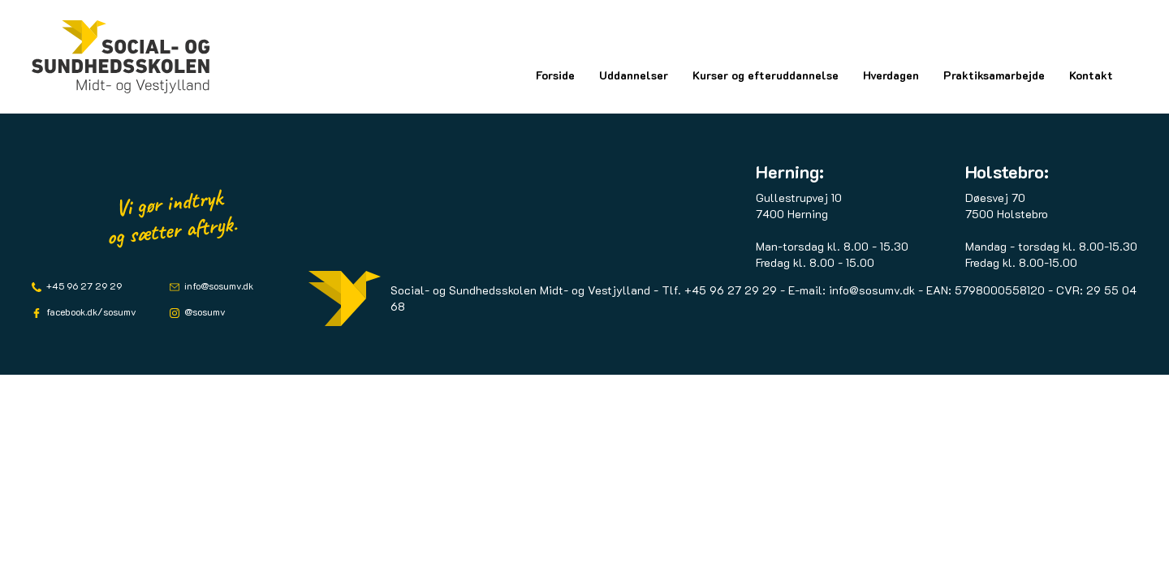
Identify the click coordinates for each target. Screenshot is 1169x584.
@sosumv (204, 311)
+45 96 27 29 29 (83, 285)
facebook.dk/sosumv (90, 311)
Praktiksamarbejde (994, 75)
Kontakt (1091, 75)
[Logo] (121, 56)
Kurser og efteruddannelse (765, 75)
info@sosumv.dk (217, 285)
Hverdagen (891, 75)
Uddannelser (633, 75)
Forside (555, 75)
